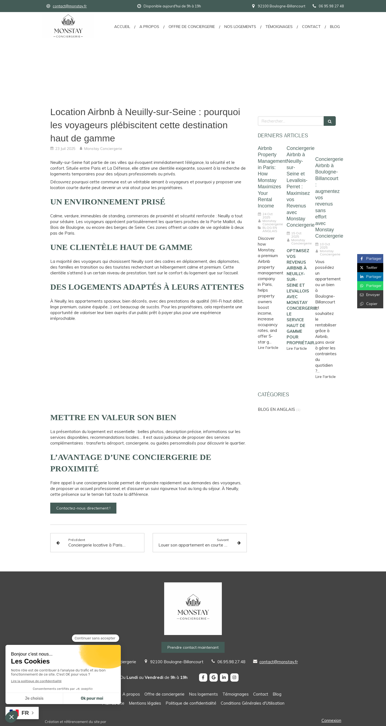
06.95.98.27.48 (231, 661)
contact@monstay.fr (278, 661)
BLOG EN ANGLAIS (276, 409)
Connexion (331, 720)
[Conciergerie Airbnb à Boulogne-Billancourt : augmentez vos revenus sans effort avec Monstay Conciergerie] (325, 149)
